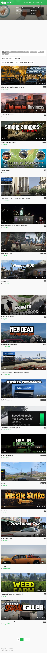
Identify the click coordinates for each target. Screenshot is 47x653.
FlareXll (5, 485)
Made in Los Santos (7, 650)
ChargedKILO (6, 346)
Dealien (5, 172)
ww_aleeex (6, 283)
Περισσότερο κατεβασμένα (17, 62)
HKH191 (5, 255)
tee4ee (5, 596)
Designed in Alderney (7, 648)
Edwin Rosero (6, 568)
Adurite (5, 402)
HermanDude (6, 200)
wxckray (5, 117)
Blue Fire (5, 89)
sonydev (5, 144)
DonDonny (6, 457)
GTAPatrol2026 (7, 429)
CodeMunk (6, 228)
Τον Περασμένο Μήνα (11, 58)
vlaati (4, 513)
